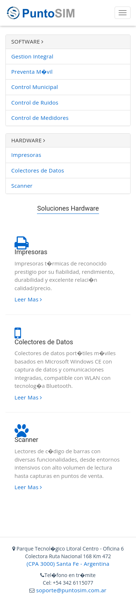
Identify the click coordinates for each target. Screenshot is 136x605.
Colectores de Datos (37, 170)
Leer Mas (28, 299)
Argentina (97, 563)
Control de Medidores (40, 117)
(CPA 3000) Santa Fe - (55, 563)
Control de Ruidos (34, 102)
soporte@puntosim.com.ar (70, 590)
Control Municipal (34, 86)
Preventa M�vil (32, 71)
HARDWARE (28, 140)
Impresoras (26, 154)
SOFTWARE (27, 41)
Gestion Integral (32, 56)
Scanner (22, 185)
